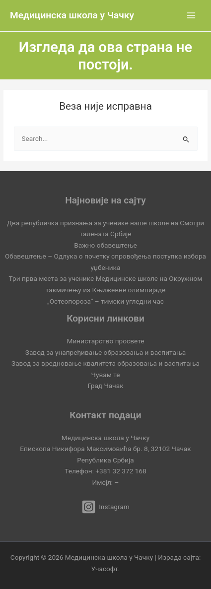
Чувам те (105, 375)
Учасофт (104, 569)
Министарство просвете (105, 341)
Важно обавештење (105, 245)
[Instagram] (106, 507)
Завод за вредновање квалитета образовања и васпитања (105, 363)
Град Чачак (105, 386)
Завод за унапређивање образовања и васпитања (105, 352)
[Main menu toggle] (191, 15)
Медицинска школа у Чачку (72, 15)
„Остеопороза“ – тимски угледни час (105, 301)
